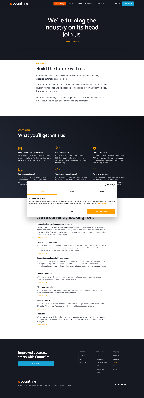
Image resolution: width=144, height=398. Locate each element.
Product (82, 355)
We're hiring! (59, 4)
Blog (98, 355)
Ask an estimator (102, 362)
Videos (99, 366)
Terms (62, 385)
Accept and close (100, 211)
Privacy (55, 385)
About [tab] (102, 191)
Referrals (116, 366)
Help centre (100, 369)
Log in (82, 359)
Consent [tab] (42, 191)
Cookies (47, 385)
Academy (100, 359)
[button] (70, 3)
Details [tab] (72, 191)
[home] (19, 3)
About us (116, 355)
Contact (115, 369)
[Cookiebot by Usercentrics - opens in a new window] (106, 185)
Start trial (83, 362)
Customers (89, 4)
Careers (115, 362)
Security (69, 385)
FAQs (98, 372)
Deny (72, 211)
